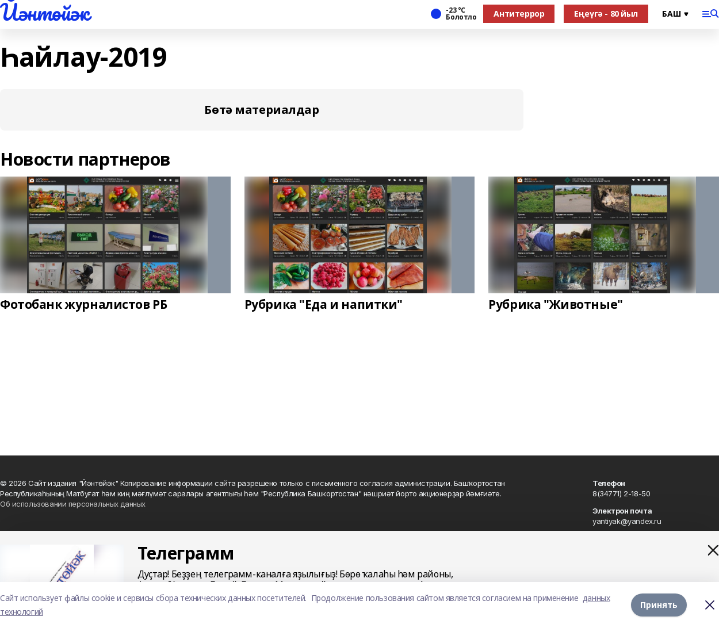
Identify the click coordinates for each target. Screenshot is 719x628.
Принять (659, 604)
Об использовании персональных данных (73, 503)
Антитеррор (519, 13)
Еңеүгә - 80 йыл (606, 13)
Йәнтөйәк (44, 12)
